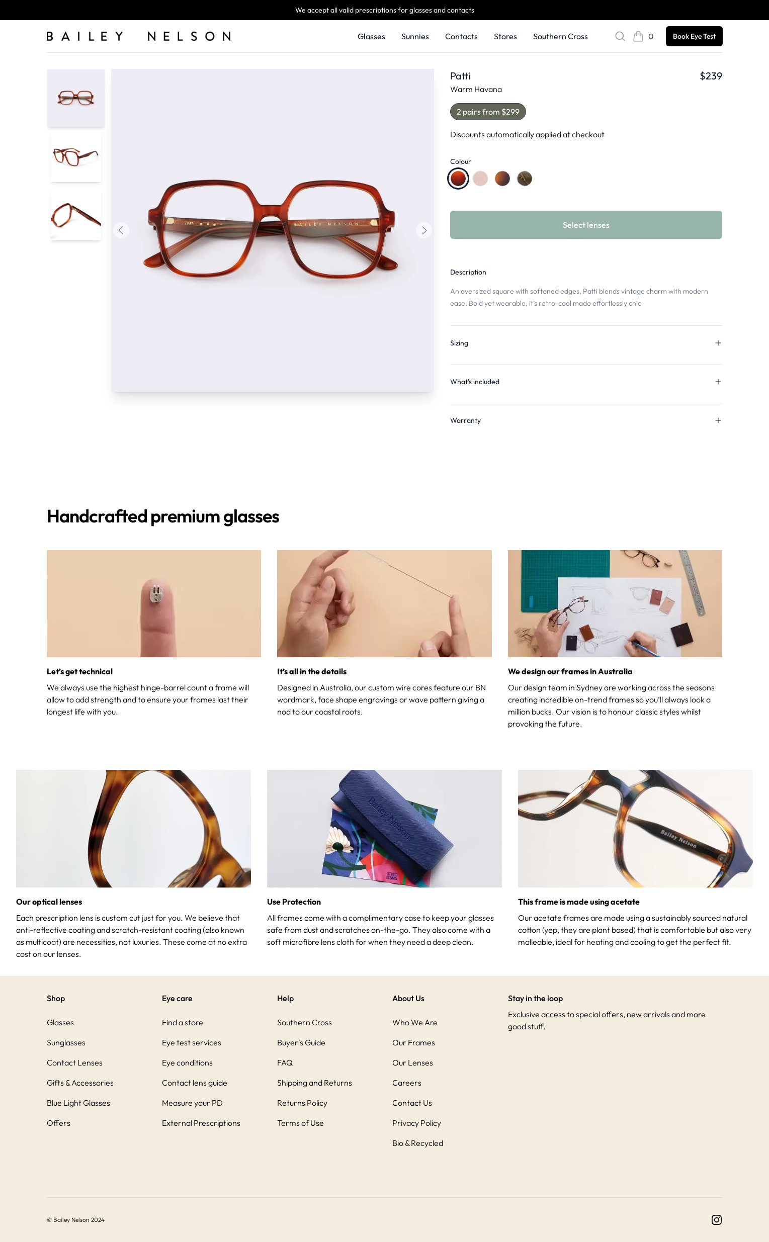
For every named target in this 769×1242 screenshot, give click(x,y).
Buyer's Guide (301, 1042)
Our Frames (413, 1042)
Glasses (371, 36)
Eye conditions (187, 1062)
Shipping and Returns (314, 1083)
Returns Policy (302, 1103)
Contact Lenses (75, 1062)
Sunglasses (66, 1042)
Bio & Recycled (417, 1143)
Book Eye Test (694, 36)
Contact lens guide (194, 1083)
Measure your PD (192, 1103)
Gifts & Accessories (80, 1083)
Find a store (182, 1022)
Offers (58, 1123)
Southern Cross (560, 36)
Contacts (461, 36)
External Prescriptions (201, 1123)
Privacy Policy (416, 1123)
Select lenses (586, 225)
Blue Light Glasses (78, 1103)
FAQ (285, 1062)
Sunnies (415, 36)
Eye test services (191, 1042)
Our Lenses (412, 1062)
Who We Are (415, 1022)
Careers (406, 1083)
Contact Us (412, 1103)
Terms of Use (300, 1123)
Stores (505, 36)
